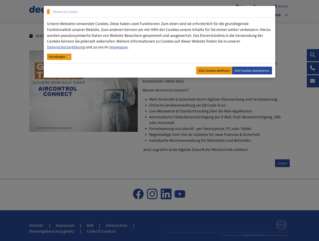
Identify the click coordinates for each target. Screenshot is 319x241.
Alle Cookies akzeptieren (252, 70)
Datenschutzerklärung (66, 47)
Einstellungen (57, 56)
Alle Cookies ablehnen (214, 70)
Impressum (118, 47)
